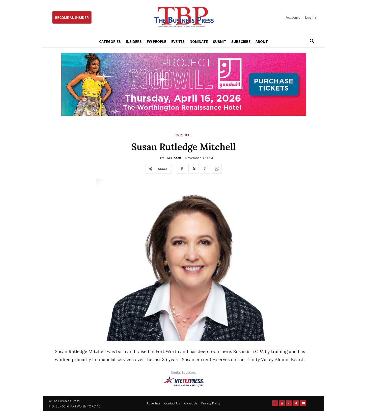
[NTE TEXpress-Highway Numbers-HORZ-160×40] (183, 381)
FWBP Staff (173, 158)
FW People (183, 135)
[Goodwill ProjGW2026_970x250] (183, 84)
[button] (310, 41)
